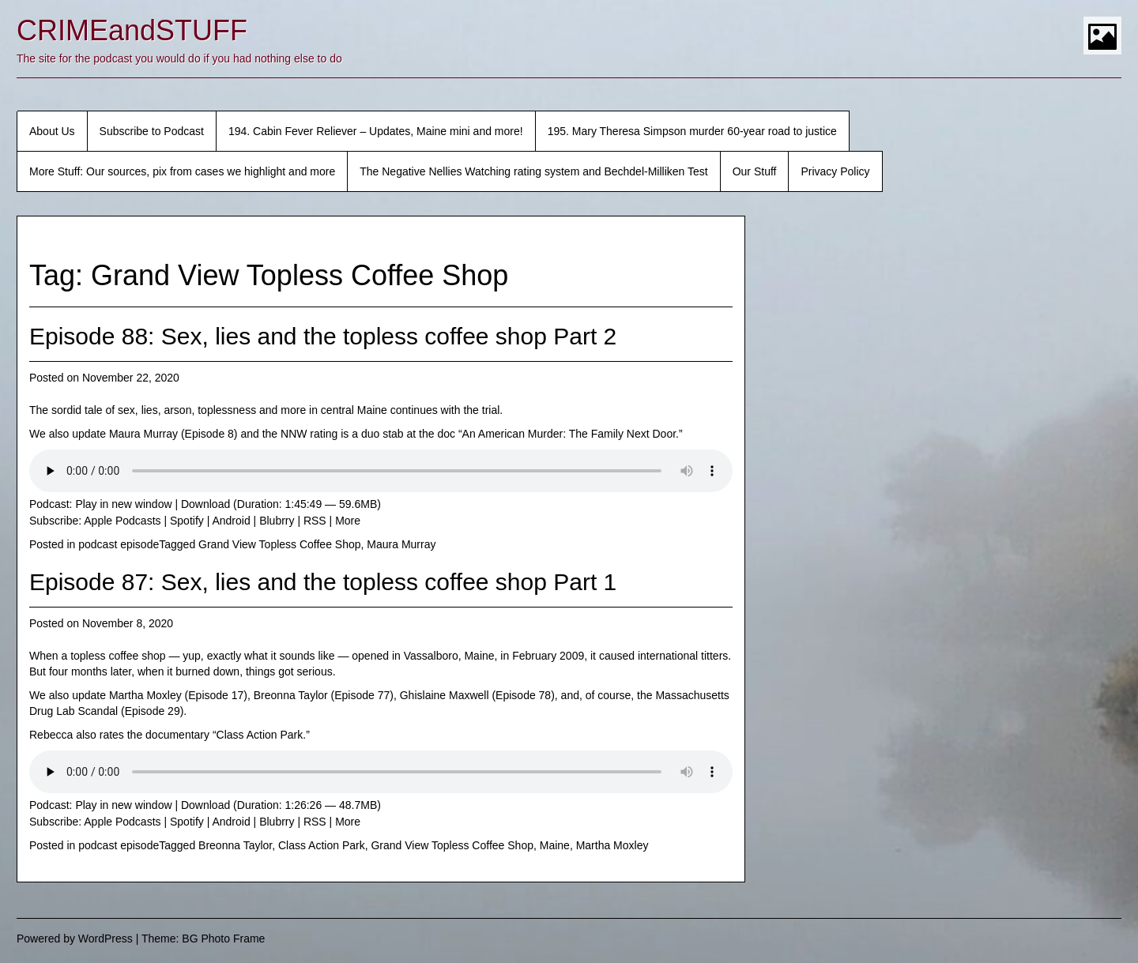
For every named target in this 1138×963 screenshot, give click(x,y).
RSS (314, 520)
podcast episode (118, 544)
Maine (555, 845)
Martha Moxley (612, 845)
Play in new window (123, 504)
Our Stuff (755, 171)
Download (205, 504)
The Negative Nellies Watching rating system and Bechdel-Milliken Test (533, 171)
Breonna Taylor (235, 845)
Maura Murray (401, 544)
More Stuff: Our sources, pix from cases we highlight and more (182, 171)
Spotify (187, 520)
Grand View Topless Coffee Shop (279, 544)
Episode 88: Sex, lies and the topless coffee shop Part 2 (322, 336)
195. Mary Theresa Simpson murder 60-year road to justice (692, 131)
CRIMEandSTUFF (132, 30)
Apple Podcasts (122, 520)
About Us (52, 131)
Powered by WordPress (75, 938)
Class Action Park (321, 845)
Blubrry (276, 520)
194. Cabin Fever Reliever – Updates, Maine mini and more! (375, 131)
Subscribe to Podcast (152, 131)
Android (231, 520)
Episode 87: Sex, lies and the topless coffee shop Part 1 (322, 582)
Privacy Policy (835, 171)
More (347, 520)
